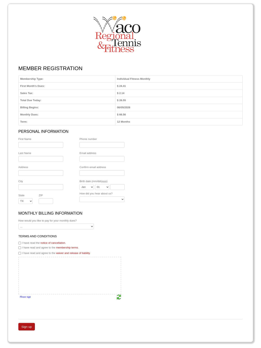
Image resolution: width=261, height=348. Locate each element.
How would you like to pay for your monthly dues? (47, 220)
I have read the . (42, 242)
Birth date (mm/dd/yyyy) (93, 181)
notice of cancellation (52, 242)
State (21, 195)
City (20, 181)
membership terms (67, 247)
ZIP (41, 195)
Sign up (26, 326)
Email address (88, 153)
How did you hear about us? (96, 193)
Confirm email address (93, 167)
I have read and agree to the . (48, 247)
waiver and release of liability (73, 253)
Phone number (88, 139)
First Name (24, 139)
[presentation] (49, 308)
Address (23, 167)
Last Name (24, 153)
